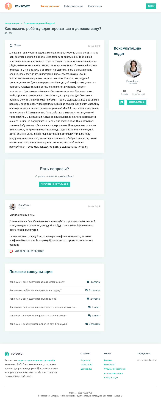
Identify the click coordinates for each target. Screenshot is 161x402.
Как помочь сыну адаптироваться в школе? (33, 298)
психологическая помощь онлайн (36, 360)
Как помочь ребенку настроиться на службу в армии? (38, 324)
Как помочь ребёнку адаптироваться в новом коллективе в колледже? (42, 307)
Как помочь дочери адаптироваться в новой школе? (38, 315)
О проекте (85, 360)
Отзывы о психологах (114, 369)
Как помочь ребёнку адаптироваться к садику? (35, 290)
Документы (86, 369)
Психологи (109, 364)
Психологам (86, 364)
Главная (108, 360)
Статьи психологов (113, 373)
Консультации (12, 23)
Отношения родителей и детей (39, 23)
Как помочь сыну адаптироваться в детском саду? (37, 282)
